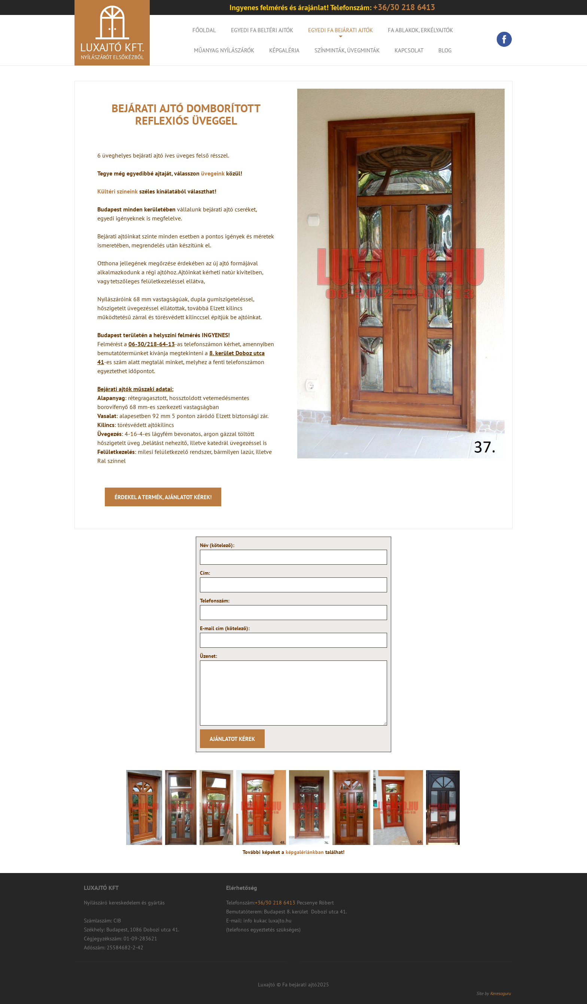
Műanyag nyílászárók (224, 50)
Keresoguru (500, 993)
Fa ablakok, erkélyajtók (420, 30)
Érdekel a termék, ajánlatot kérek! (163, 497)
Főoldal (204, 30)
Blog (444, 50)
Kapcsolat (409, 50)
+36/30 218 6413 (276, 902)
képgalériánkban (305, 852)
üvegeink (213, 173)
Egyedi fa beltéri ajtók (262, 30)
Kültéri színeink (117, 191)
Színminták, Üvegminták (347, 50)
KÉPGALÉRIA (284, 50)
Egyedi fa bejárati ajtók (340, 30)
